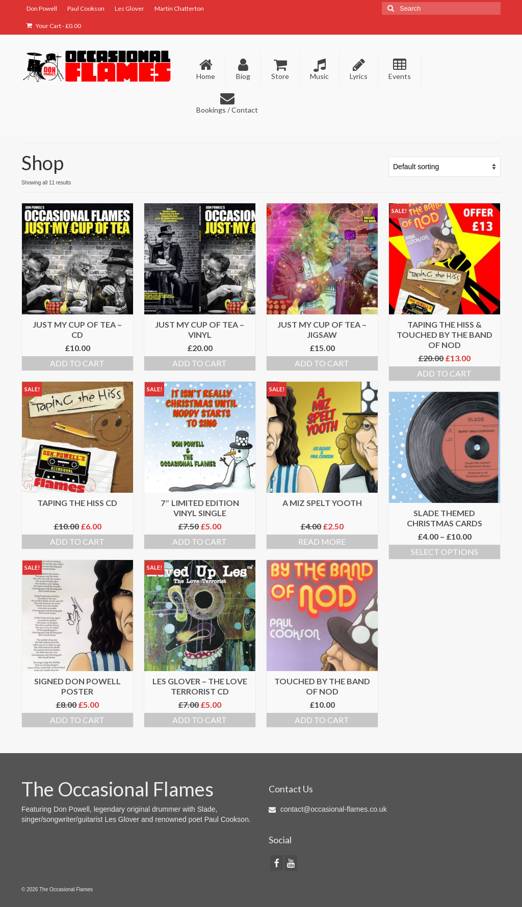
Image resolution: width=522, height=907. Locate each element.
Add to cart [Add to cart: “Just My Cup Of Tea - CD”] (77, 363)
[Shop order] (444, 166)
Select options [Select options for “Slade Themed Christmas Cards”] (444, 551)
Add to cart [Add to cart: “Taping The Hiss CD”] (77, 541)
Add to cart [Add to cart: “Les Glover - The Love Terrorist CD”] (199, 720)
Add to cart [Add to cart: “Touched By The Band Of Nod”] (322, 720)
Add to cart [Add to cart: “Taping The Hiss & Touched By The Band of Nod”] (444, 373)
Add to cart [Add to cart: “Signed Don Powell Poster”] (77, 720)
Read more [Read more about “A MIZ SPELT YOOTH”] (322, 541)
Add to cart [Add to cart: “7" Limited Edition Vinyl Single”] (199, 541)
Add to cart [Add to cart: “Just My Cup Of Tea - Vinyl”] (199, 363)
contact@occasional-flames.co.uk (328, 809)
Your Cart (54, 26)
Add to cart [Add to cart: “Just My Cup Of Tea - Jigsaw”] (322, 363)
